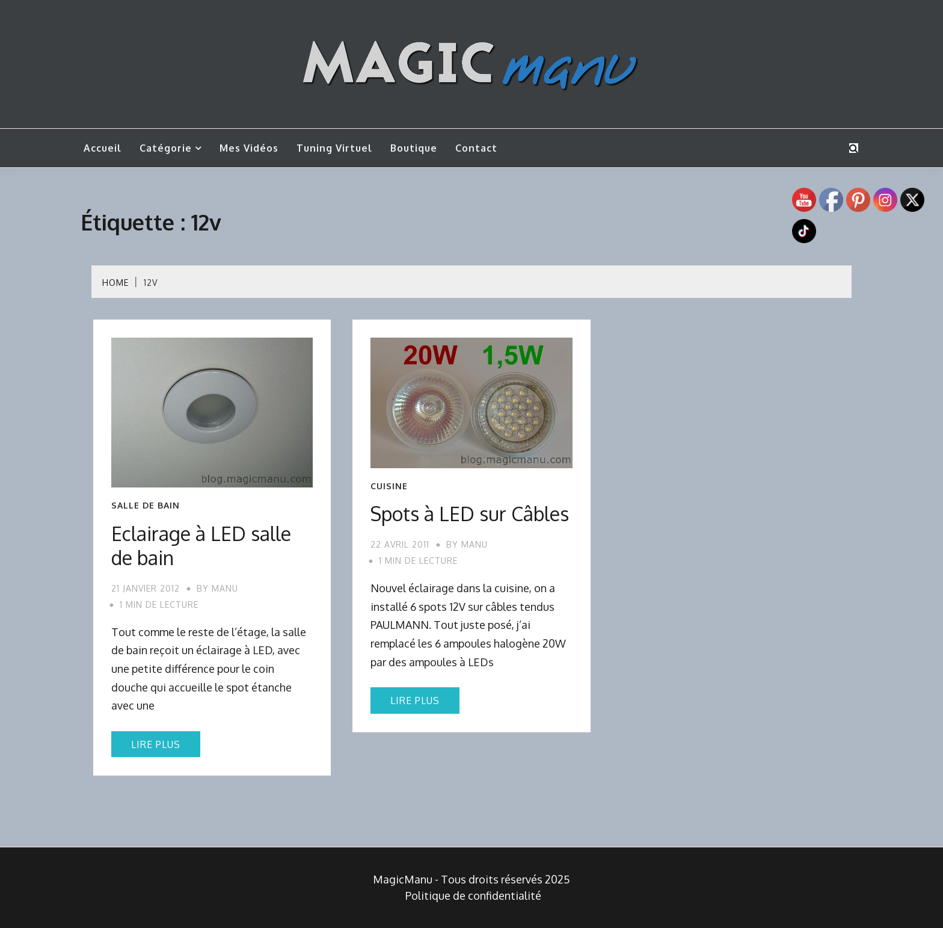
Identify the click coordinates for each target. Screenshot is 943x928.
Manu (225, 588)
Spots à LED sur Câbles (469, 513)
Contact (476, 148)
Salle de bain (145, 505)
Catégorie (166, 148)
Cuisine (389, 486)
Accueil (102, 148)
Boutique (413, 148)
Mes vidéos (249, 148)
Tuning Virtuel (334, 148)
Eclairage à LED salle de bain (201, 545)
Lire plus (155, 744)
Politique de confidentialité (473, 895)
